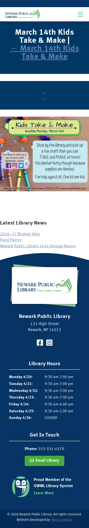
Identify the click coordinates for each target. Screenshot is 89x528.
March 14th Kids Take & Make (44, 53)
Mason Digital (61, 520)
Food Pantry (10, 240)
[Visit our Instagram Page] (49, 343)
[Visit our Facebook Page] (40, 343)
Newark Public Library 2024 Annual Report (38, 246)
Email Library (47, 461)
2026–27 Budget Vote (20, 234)
